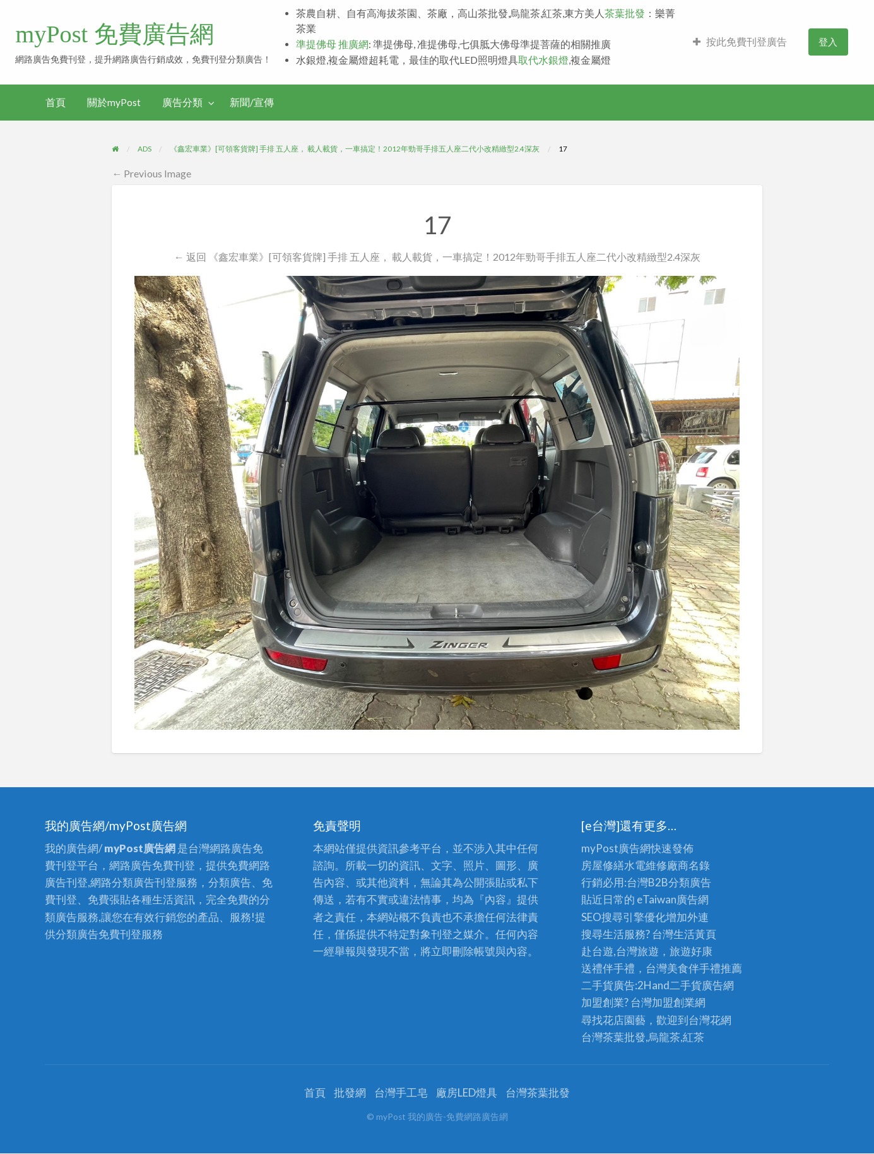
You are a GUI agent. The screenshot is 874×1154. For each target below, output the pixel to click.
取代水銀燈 (543, 60)
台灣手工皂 (401, 1092)
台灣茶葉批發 (613, 1037)
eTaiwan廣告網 (673, 899)
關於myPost (114, 102)
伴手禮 (704, 968)
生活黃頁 (694, 934)
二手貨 (686, 985)
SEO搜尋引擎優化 (623, 917)
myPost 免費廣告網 (114, 34)
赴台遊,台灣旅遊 (620, 951)
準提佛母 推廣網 (332, 44)
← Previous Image (151, 173)
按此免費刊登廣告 (740, 41)
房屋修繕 (602, 865)
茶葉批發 (625, 13)
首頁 (55, 102)
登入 (827, 41)
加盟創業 (673, 1002)
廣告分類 (182, 102)
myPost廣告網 (616, 848)
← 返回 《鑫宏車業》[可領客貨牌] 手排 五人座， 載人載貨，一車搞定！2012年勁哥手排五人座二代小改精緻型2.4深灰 (437, 257)
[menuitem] (740, 42)
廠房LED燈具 (466, 1092)
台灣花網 (709, 1019)
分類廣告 (689, 882)
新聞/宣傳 (252, 102)
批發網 (350, 1092)
